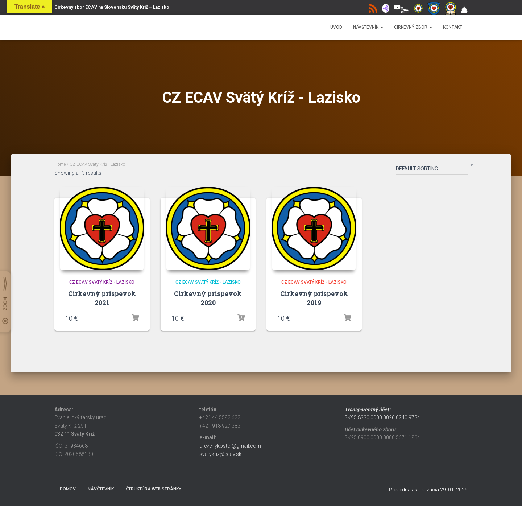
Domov (68, 488)
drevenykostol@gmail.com (230, 446)
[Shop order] (432, 170)
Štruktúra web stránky (153, 488)
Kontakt (452, 27)
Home (60, 164)
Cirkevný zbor (413, 27)
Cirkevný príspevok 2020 (208, 298)
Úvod (336, 27)
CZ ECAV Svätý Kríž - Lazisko (101, 282)
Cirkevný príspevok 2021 (102, 298)
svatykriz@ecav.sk (220, 454)
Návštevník (368, 27)
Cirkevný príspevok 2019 (314, 298)
